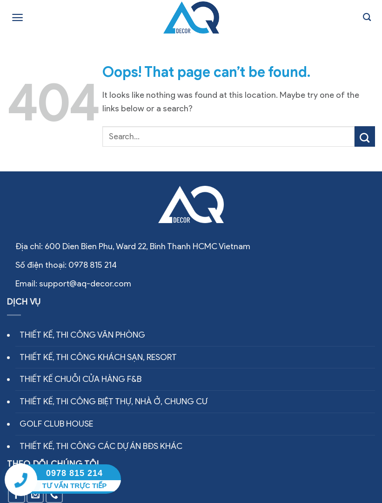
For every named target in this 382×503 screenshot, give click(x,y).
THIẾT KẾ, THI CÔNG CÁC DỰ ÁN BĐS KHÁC (101, 446)
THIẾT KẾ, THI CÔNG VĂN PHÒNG (82, 335)
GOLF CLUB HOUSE (56, 424)
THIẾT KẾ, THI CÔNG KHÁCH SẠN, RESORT (98, 357)
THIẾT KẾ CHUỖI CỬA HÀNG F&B (80, 379)
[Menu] (17, 17)
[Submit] (365, 136)
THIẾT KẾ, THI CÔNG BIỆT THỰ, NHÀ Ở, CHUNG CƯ (114, 401)
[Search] (367, 17)
